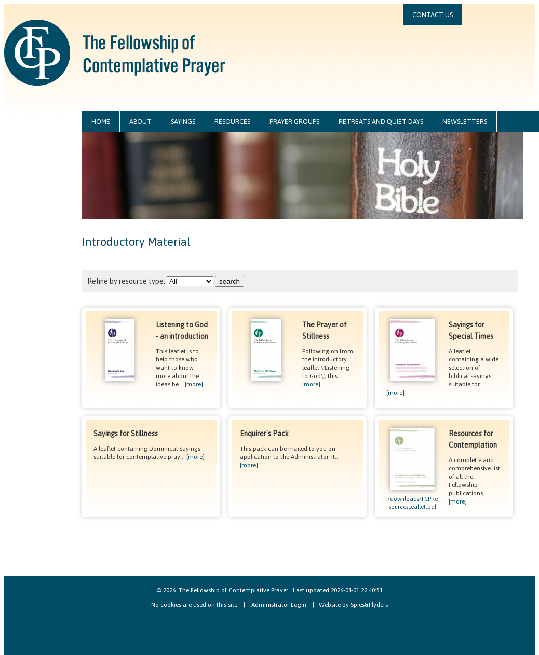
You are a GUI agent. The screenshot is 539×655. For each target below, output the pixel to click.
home (100, 122)
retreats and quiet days (381, 122)
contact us (432, 15)
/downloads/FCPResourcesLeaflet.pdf (412, 500)
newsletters (464, 122)
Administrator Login (278, 604)
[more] (194, 384)
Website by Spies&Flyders (353, 604)
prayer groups (294, 122)
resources (232, 122)
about (140, 122)
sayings (183, 122)
